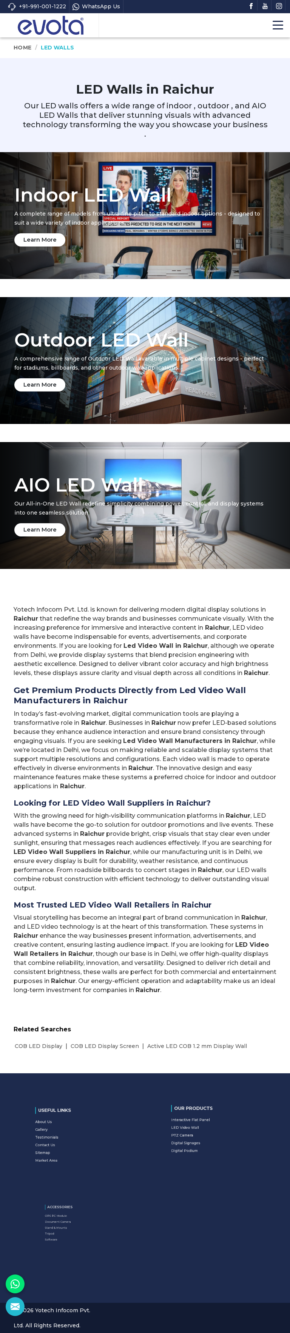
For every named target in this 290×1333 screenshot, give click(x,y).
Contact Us (61, 1140)
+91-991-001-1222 (37, 6)
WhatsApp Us (96, 6)
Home (22, 47)
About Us (60, 1129)
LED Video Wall (199, 1129)
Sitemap (59, 1144)
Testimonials (62, 1137)
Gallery (59, 1133)
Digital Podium (198, 1140)
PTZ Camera (197, 1133)
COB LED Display (38, 1046)
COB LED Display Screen (105, 1046)
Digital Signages (199, 1137)
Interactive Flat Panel (201, 1125)
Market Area (61, 1148)
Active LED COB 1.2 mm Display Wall (197, 1046)
